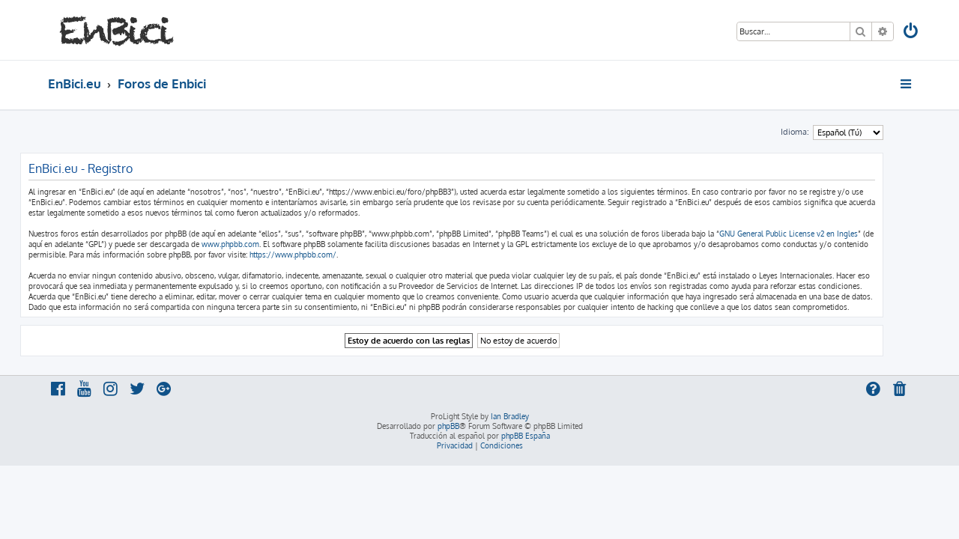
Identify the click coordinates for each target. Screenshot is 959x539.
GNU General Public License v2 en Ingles (816, 233)
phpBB (448, 425)
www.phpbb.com (258, 244)
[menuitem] (911, 32)
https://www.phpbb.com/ (320, 254)
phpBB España (525, 435)
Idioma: (822, 132)
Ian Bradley (510, 416)
